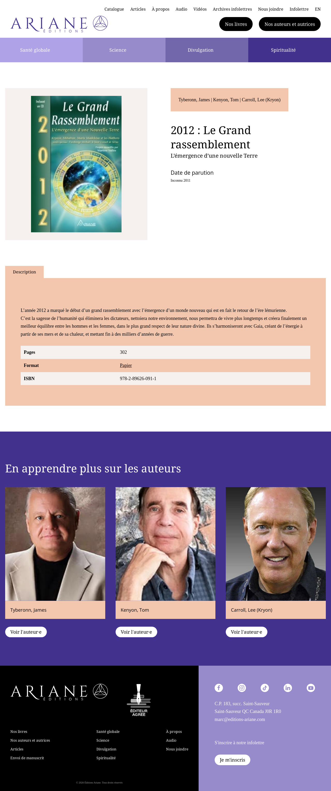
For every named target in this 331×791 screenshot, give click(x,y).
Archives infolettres (232, 9)
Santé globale (35, 50)
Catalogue (114, 9)
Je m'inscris (232, 760)
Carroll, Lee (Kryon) (261, 99)
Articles (138, 9)
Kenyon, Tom (226, 99)
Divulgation (201, 50)
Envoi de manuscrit (27, 757)
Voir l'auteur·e (26, 632)
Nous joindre (270, 9)
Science (117, 50)
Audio (181, 9)
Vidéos (200, 9)
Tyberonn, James (194, 99)
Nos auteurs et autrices (290, 24)
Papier (126, 365)
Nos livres (236, 24)
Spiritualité (283, 50)
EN (318, 9)
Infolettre (299, 9)
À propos (160, 9)
